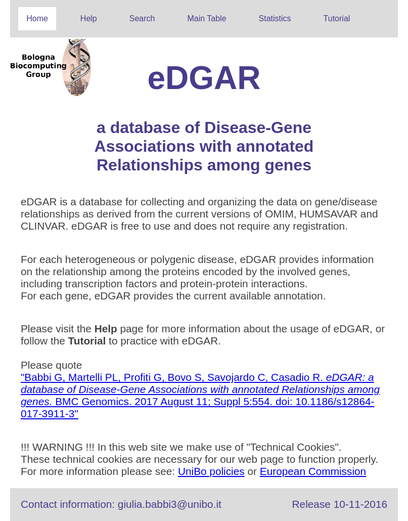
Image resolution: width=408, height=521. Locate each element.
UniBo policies (211, 471)
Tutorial (337, 18)
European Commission (313, 471)
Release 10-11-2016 (339, 504)
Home (37, 18)
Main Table (206, 18)
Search (142, 18)
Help (88, 18)
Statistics (275, 18)
